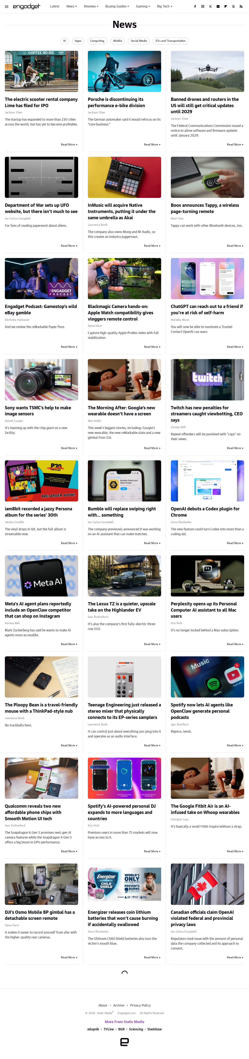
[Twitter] (210, 6)
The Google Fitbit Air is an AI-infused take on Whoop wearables (205, 809)
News (70, 6)
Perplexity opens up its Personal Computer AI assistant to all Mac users (204, 610)
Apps (78, 41)
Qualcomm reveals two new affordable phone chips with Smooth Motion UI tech (33, 812)
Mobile (117, 41)
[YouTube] (218, 6)
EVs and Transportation (171, 41)
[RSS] (241, 6)
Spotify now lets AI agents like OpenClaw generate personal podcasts (202, 711)
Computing (97, 41)
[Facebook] (195, 6)
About (102, 1005)
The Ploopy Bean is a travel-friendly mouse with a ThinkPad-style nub (41, 708)
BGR (121, 1029)
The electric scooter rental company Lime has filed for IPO (41, 102)
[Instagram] (203, 6)
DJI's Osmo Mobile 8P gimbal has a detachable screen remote (40, 915)
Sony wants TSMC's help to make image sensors (38, 411)
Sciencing (136, 1029)
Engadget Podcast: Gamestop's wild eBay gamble (41, 309)
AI (64, 41)
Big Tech (163, 6)
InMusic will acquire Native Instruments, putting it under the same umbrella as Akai (121, 211)
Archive (118, 1005)
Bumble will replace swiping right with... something (122, 512)
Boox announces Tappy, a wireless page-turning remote (205, 208)
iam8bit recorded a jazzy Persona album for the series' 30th (38, 512)
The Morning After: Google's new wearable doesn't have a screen (121, 411)
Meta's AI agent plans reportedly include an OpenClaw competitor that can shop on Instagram (38, 610)
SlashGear (154, 1029)
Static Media (104, 1013)
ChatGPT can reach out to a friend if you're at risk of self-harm (207, 309)
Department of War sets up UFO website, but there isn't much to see (41, 208)
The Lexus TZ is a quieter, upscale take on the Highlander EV (121, 607)
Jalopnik (93, 1029)
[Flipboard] (226, 6)
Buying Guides (115, 6)
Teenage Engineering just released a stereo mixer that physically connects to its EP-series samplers (124, 711)
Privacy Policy (140, 1005)
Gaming (141, 6)
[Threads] (233, 6)
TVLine (109, 1029)
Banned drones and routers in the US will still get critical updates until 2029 (205, 105)
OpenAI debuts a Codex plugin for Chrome (205, 512)
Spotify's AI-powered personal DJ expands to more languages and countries (122, 812)
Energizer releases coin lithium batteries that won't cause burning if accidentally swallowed (123, 918)
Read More (68, 144)
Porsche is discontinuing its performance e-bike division (116, 102)
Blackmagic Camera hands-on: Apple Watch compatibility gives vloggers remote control (120, 312)
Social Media (139, 41)
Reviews (90, 6)
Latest (54, 6)
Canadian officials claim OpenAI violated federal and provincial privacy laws (202, 918)
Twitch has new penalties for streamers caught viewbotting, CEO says (207, 414)
